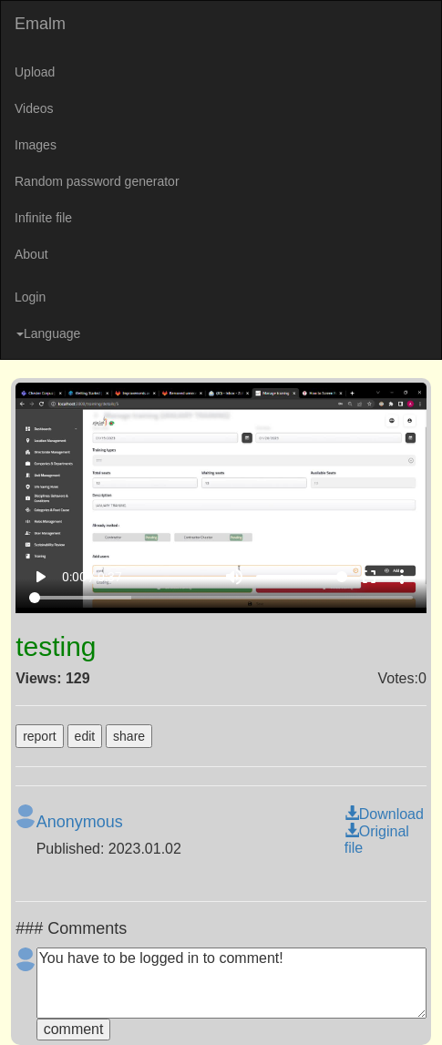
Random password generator (97, 181)
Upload (35, 72)
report (40, 736)
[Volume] (301, 576)
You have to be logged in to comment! (231, 983)
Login (30, 297)
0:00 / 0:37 (92, 576)
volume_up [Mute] (234, 577)
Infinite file (43, 217)
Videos (34, 108)
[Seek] (221, 597)
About (31, 254)
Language (48, 333)
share (129, 736)
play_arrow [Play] (40, 577)
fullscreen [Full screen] (369, 577)
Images (36, 145)
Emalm (40, 24)
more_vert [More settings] (402, 577)
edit (85, 736)
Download (384, 814)
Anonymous (79, 822)
